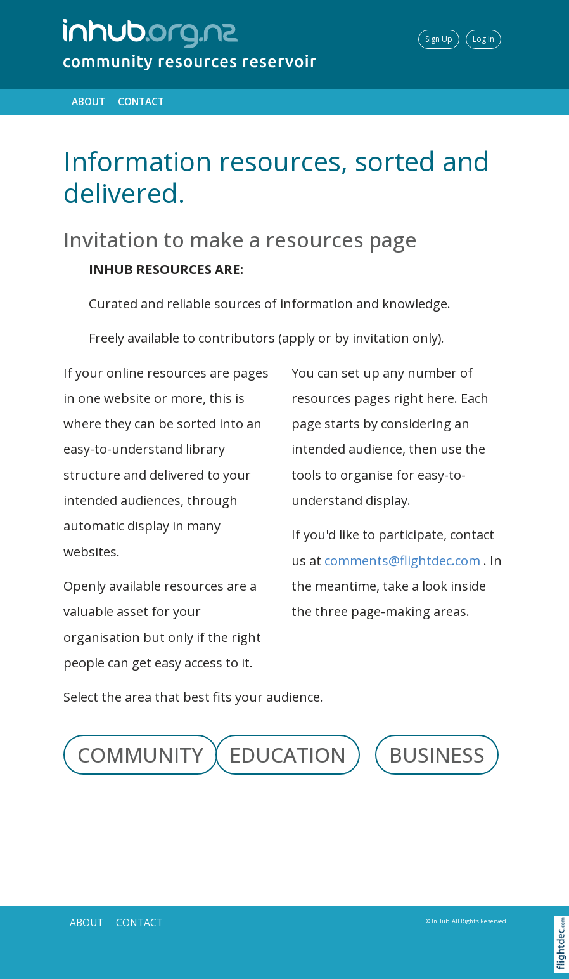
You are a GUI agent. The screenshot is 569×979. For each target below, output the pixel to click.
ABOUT (88, 101)
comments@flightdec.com (402, 560)
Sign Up (438, 39)
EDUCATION (287, 754)
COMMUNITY (140, 754)
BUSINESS (437, 754)
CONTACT (141, 101)
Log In (483, 39)
